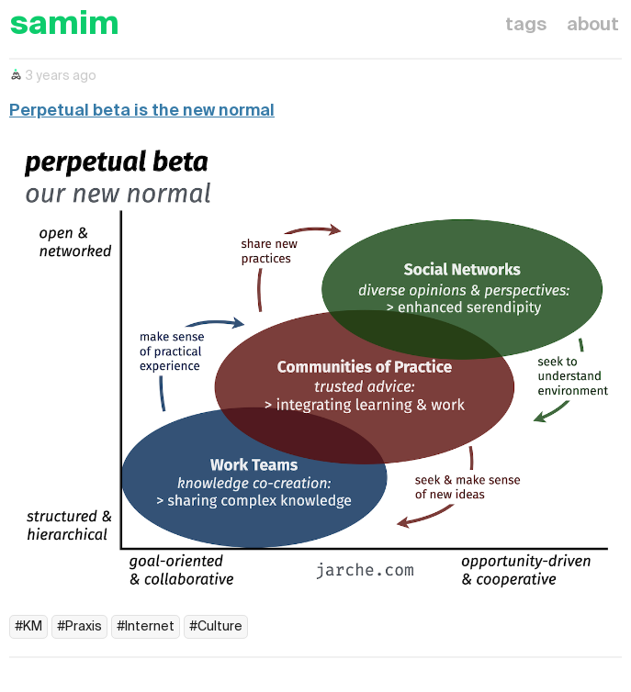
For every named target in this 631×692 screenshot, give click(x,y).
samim (64, 25)
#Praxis (79, 626)
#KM (28, 626)
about (593, 26)
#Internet (146, 626)
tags (525, 26)
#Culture (215, 626)
